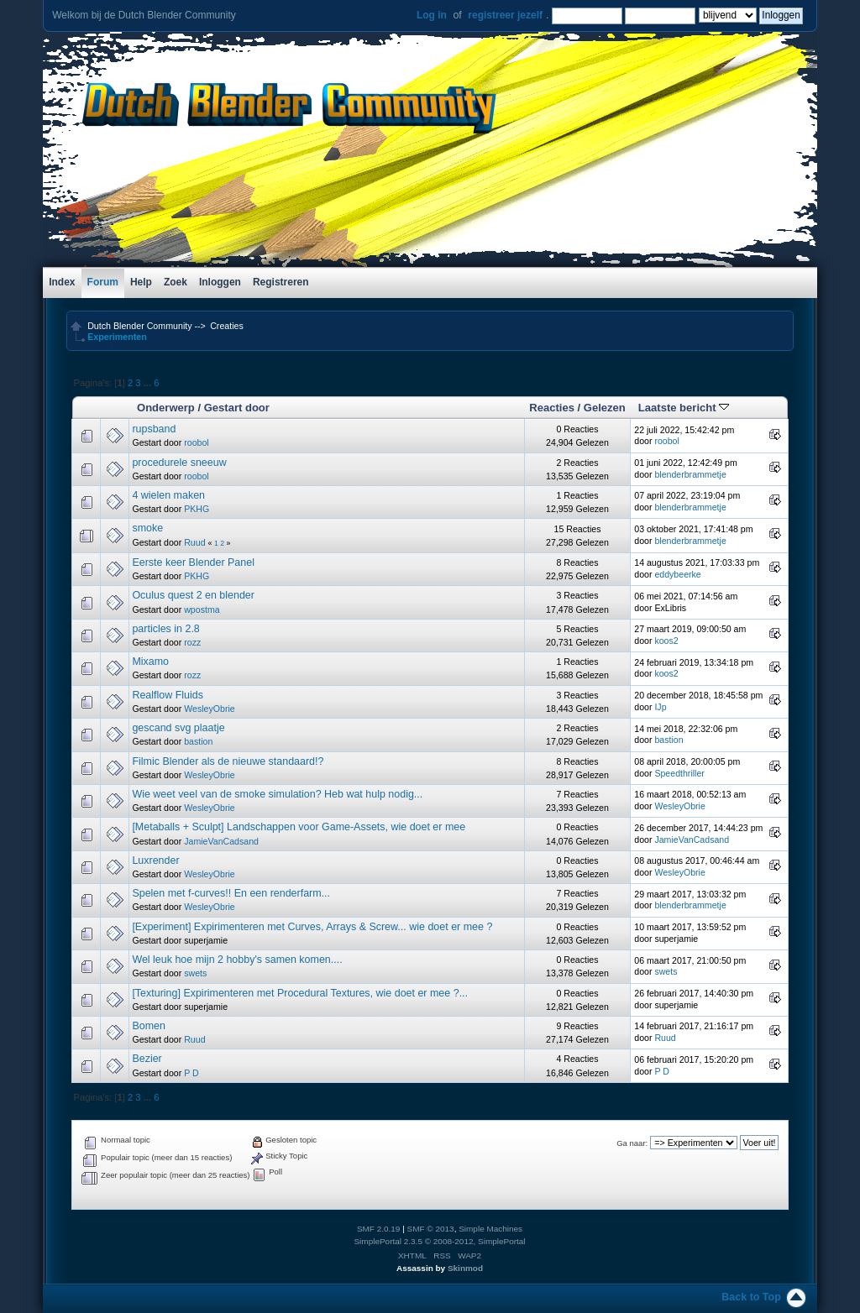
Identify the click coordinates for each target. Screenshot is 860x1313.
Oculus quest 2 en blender (193, 595)
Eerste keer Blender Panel (193, 562)
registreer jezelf (505, 15)
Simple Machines (490, 1228)
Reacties (551, 407)
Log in (432, 15)
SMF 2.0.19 (379, 1228)
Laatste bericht (683, 407)
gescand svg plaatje (178, 728)
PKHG (196, 509)
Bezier (146, 1059)
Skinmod (465, 1268)
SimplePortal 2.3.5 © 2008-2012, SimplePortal (439, 1241)
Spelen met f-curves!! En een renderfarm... (231, 893)
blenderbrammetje (690, 474)
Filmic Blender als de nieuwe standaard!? (227, 761)
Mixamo (150, 661)
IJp (660, 707)
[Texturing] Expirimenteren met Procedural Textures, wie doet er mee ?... (300, 993)
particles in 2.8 (165, 629)
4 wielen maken (168, 495)
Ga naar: (632, 1143)
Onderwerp (166, 407)
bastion (198, 741)
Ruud (194, 542)
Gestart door (237, 407)
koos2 (666, 641)
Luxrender (155, 860)
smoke (147, 528)
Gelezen (605, 407)
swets (195, 973)
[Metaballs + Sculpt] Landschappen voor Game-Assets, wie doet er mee (298, 827)
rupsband (154, 429)
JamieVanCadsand (221, 841)
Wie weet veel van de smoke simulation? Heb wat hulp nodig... (277, 794)
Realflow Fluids (167, 695)
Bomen (148, 1026)
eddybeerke (677, 574)
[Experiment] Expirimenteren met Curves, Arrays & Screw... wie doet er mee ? (312, 927)
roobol (196, 442)
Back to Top (750, 1297)
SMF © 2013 (430, 1228)
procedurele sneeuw (179, 462)
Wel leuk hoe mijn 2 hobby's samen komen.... (237, 959)
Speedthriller (679, 773)
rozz (192, 642)
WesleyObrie (209, 709)
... (149, 383)
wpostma (201, 609)
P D (191, 1073)
